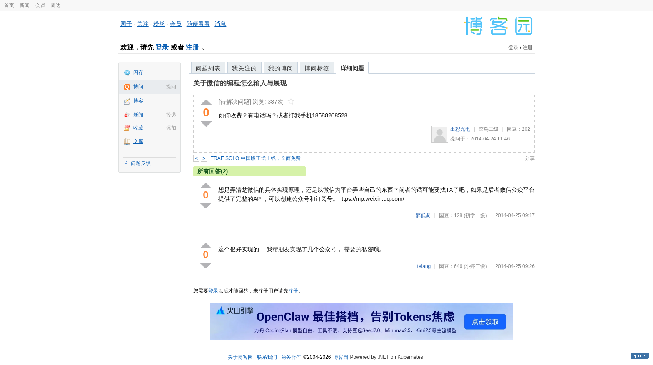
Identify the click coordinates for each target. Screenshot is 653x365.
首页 (9, 5)
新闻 (25, 5)
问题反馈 (141, 163)
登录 (162, 47)
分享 (530, 158)
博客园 (340, 357)
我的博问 (280, 68)
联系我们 (267, 357)
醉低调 (423, 215)
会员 (40, 5)
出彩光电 (460, 129)
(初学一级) (475, 215)
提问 (171, 87)
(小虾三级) (475, 266)
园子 (126, 23)
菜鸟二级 (488, 129)
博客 (138, 101)
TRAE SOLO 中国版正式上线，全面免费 (256, 158)
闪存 (138, 72)
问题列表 (208, 68)
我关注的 (244, 68)
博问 (138, 87)
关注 (143, 23)
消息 (220, 23)
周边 (56, 5)
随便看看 (198, 23)
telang (424, 266)
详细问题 (352, 68)
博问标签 (316, 68)
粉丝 (159, 23)
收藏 (138, 128)
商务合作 (291, 357)
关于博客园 (240, 357)
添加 (171, 128)
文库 (138, 141)
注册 (192, 47)
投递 (171, 115)
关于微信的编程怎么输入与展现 (240, 83)
